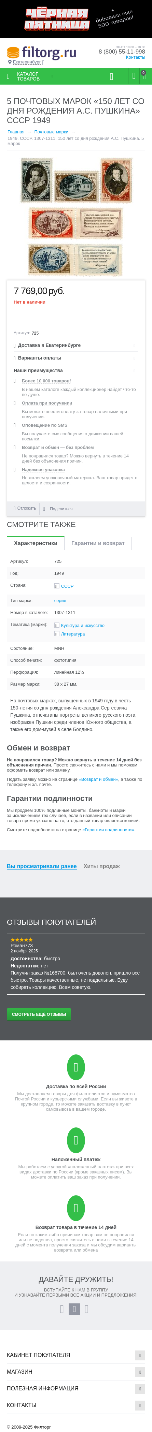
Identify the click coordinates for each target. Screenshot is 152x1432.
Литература (73, 634)
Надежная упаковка (43, 469)
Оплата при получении (47, 403)
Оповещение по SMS (44, 425)
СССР (67, 586)
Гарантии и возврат (98, 543)
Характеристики (35, 543)
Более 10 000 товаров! (46, 380)
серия (60, 600)
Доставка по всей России (76, 1086)
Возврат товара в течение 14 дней (76, 1227)
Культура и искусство (83, 625)
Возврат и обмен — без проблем (58, 447)
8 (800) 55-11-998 (122, 51)
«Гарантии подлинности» (108, 829)
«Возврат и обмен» (98, 779)
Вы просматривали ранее (42, 866)
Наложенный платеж (76, 1159)
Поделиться (57, 509)
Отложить (26, 508)
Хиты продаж (102, 866)
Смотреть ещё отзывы (39, 1014)
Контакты (135, 57)
